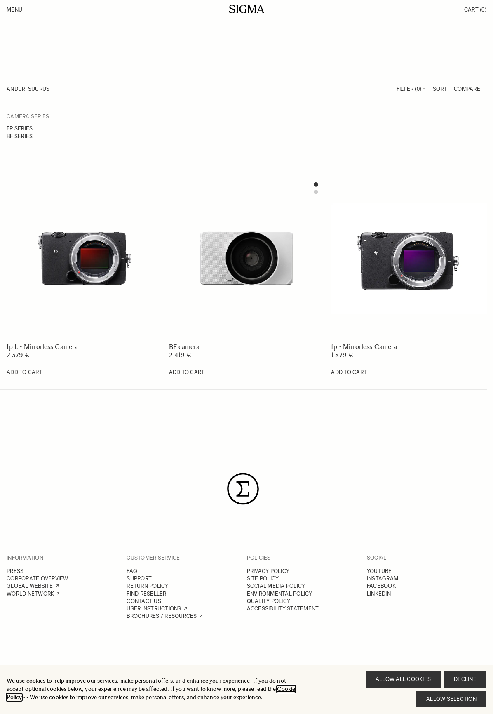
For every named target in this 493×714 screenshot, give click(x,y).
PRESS (15, 571)
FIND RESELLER (146, 594)
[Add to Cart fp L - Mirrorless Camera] (24, 372)
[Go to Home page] (246, 9)
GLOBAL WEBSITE (30, 586)
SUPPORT (139, 578)
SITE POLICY (263, 578)
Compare (467, 89)
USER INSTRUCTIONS (154, 609)
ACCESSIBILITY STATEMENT (283, 609)
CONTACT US (144, 601)
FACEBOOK (381, 586)
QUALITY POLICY (269, 601)
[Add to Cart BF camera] (187, 372)
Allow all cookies (403, 679)
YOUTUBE (379, 571)
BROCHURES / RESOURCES (162, 616)
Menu (14, 10)
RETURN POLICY (147, 586)
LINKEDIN (379, 594)
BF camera (184, 347)
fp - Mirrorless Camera (364, 347)
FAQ (132, 571)
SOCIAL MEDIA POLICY (276, 586)
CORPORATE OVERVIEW (37, 578)
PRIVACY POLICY (268, 571)
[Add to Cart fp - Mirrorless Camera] (349, 372)
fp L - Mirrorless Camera (42, 347)
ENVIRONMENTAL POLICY (279, 594)
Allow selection (451, 699)
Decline (465, 679)
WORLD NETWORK (30, 594)
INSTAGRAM (382, 578)
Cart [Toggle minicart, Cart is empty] (475, 10)
